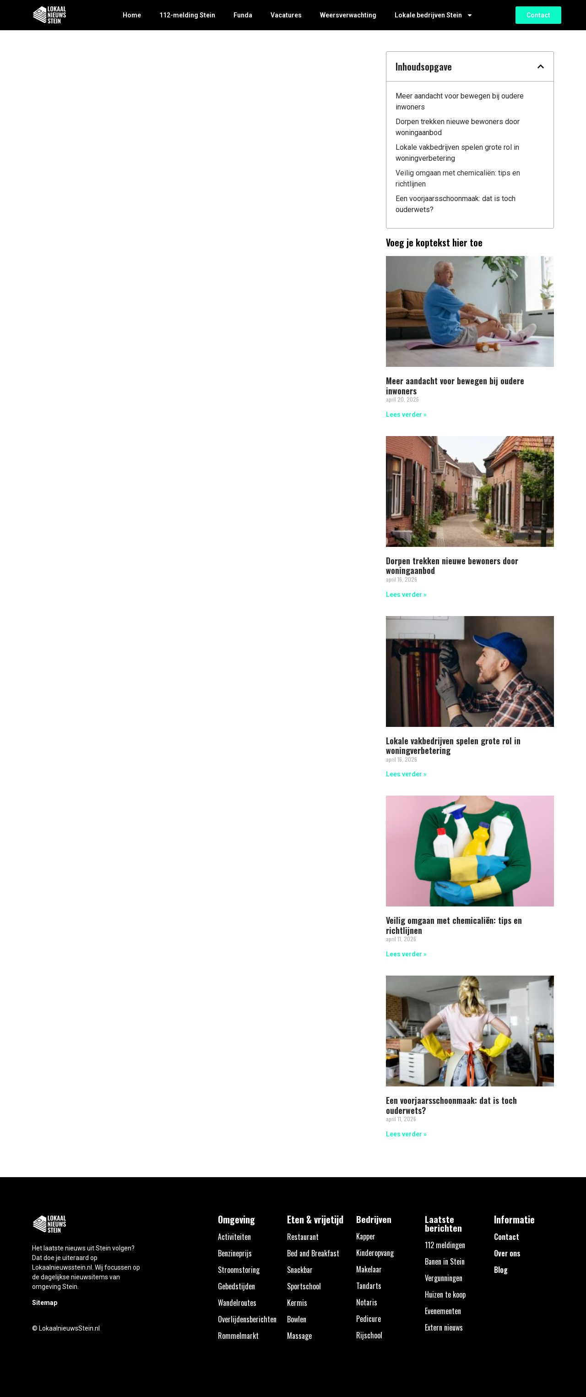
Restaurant (303, 1236)
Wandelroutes (237, 1302)
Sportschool (304, 1286)
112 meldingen (445, 1244)
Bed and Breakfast (313, 1253)
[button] (540, 66)
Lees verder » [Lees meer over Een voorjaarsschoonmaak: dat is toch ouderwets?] (406, 1134)
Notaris (366, 1302)
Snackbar (300, 1269)
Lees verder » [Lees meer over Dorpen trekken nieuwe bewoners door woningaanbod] (406, 594)
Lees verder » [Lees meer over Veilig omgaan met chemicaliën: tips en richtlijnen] (406, 954)
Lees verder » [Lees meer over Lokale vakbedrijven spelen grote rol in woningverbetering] (406, 774)
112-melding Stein (187, 15)
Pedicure (368, 1318)
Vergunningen (443, 1277)
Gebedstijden (236, 1286)
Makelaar (369, 1269)
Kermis (297, 1302)
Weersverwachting (348, 15)
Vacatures (286, 15)
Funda (242, 15)
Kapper (365, 1236)
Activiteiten (234, 1236)
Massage (299, 1335)
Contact (506, 1236)
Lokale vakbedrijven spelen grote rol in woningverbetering (457, 153)
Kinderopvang (375, 1252)
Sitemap (44, 1302)
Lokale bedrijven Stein (434, 15)
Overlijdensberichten (247, 1319)
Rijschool (369, 1335)
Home (132, 15)
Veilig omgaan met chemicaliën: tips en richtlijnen (458, 178)
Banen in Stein (445, 1261)
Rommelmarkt (238, 1335)
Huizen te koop (445, 1294)
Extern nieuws (444, 1327)
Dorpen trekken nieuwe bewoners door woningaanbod (458, 127)
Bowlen (296, 1319)
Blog (501, 1269)
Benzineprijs (235, 1253)
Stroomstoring (239, 1269)
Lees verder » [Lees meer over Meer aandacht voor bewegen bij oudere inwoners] (406, 414)
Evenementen (443, 1310)
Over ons (507, 1253)
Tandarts (368, 1285)
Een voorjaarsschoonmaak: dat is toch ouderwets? (455, 204)
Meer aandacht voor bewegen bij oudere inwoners (460, 101)
